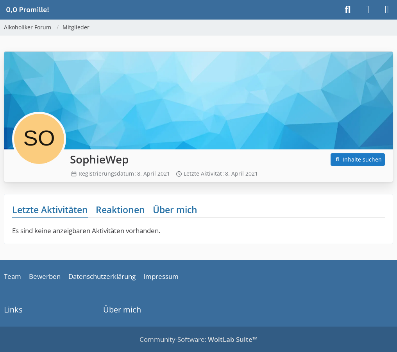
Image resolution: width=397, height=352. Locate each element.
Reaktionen (120, 209)
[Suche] (348, 10)
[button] (358, 159)
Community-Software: (198, 339)
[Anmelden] (367, 10)
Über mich (175, 209)
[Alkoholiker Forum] (27, 9)
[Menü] (387, 10)
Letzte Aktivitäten (50, 209)
